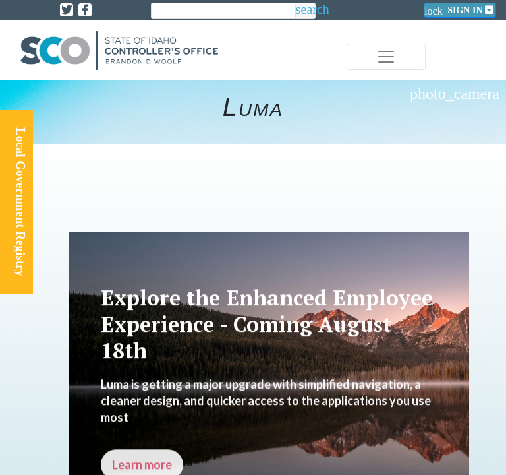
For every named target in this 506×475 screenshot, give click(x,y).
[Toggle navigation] (386, 57)
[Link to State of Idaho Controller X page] (66, 9)
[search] (223, 11)
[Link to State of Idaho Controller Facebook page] (85, 9)
